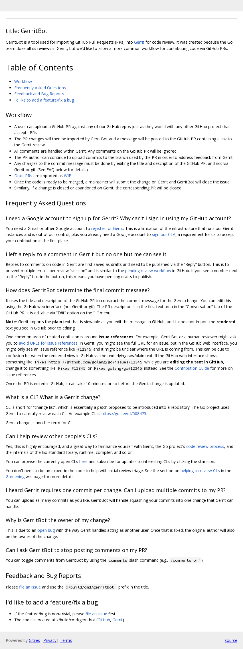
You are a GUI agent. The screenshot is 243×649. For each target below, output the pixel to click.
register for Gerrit (107, 228)
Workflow (23, 81)
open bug (46, 530)
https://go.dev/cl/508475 (124, 413)
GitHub (104, 619)
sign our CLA (163, 234)
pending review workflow (148, 270)
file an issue (30, 587)
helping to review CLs (200, 470)
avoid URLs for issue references (48, 343)
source (231, 640)
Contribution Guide (192, 368)
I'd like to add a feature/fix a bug (44, 100)
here (83, 461)
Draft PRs (23, 175)
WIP (67, 175)
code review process (205, 446)
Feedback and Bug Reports (39, 93)
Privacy (49, 640)
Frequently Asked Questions (40, 87)
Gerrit (139, 42)
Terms (66, 640)
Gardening (15, 476)
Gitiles (34, 640)
